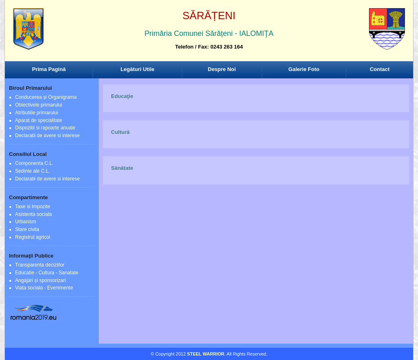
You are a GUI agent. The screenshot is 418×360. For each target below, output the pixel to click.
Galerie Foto (304, 69)
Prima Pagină (49, 69)
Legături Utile (137, 69)
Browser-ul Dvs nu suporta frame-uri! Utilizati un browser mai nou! (209, 36)
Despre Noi (222, 69)
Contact (379, 69)
